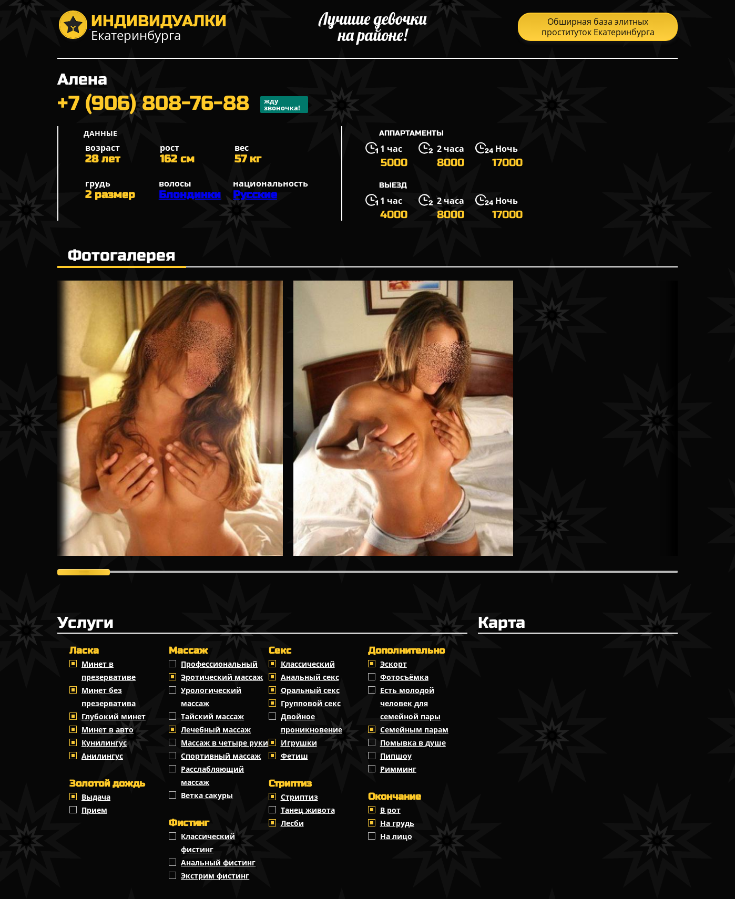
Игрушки (299, 743)
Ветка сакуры (207, 795)
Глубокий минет (113, 716)
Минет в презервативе (108, 670)
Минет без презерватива (108, 696)
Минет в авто (107, 730)
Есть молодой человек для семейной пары (410, 703)
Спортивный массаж (221, 756)
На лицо (396, 836)
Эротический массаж (222, 677)
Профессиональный (219, 664)
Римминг (398, 769)
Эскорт (393, 664)
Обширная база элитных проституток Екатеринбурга (598, 27)
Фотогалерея (122, 255)
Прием (94, 810)
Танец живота (308, 810)
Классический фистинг (208, 842)
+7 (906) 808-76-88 (182, 104)
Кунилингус (104, 743)
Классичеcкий (308, 664)
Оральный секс (310, 690)
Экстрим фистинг (215, 876)
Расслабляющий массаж (212, 775)
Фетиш (294, 756)
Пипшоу (396, 756)
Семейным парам (414, 730)
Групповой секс (311, 703)
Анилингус (102, 756)
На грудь (397, 823)
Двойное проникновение (311, 723)
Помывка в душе (413, 743)
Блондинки (190, 194)
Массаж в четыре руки (224, 743)
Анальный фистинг (218, 862)
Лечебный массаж (216, 730)
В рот (390, 810)
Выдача (95, 797)
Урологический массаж (211, 696)
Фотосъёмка (404, 677)
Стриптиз (299, 797)
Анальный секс (310, 677)
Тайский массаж (212, 716)
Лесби (292, 823)
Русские (255, 194)
